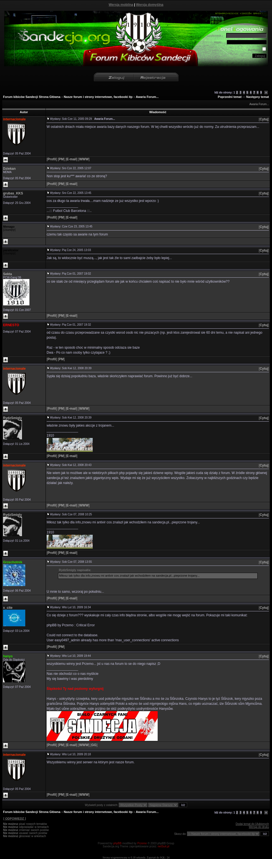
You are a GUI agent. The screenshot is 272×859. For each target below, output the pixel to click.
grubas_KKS (13, 193)
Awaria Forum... (147, 96)
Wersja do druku (259, 826)
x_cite (7, 608)
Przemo (142, 843)
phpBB (117, 843)
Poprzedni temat (230, 96)
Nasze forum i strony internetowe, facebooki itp (98, 96)
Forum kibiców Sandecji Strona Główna (32, 96)
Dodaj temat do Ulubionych (252, 823)
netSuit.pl (163, 846)
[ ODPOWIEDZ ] (14, 818)
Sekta (7, 274)
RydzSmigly (12, 418)
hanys (8, 656)
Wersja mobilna (121, 5)
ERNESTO (11, 325)
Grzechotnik (12, 562)
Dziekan (9, 169)
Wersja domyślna (149, 5)
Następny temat (257, 96)
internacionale (14, 119)
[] (264, 119)
